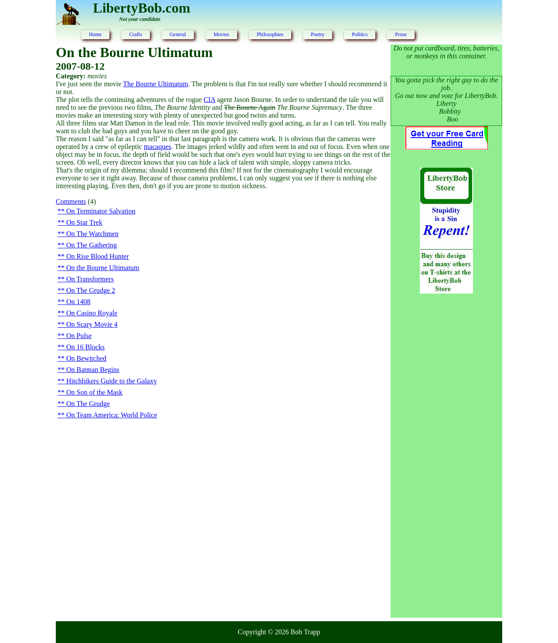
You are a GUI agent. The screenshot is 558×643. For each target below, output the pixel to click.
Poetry (317, 34)
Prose (401, 34)
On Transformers (90, 279)
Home (95, 34)
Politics (359, 34)
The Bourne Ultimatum (155, 84)
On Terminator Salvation (101, 211)
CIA (209, 99)
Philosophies (270, 34)
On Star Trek (84, 222)
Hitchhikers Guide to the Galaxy (111, 381)
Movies (221, 34)
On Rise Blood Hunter (97, 256)
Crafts (135, 34)
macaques (157, 146)
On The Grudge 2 (90, 290)
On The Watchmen (92, 233)
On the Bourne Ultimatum (103, 267)
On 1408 (78, 301)
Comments (71, 201)
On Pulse (79, 335)
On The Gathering (91, 245)
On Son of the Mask (94, 392)
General (178, 34)
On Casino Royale (91, 313)
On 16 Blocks (85, 347)
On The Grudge (88, 403)
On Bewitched (86, 358)
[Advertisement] (446, 441)
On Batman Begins (92, 369)
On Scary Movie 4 (92, 324)
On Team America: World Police (111, 415)
